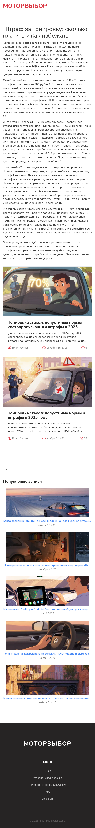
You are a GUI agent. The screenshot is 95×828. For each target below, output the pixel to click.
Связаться (48, 799)
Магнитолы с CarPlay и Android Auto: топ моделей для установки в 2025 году (47, 609)
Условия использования (47, 778)
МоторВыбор (25, 6)
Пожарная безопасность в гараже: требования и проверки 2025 (47, 565)
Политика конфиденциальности (47, 785)
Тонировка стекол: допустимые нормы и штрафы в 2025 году (46, 415)
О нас (47, 771)
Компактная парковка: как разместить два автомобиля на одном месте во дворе (47, 698)
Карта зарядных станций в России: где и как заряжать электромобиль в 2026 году (47, 520)
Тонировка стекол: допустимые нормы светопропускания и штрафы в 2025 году (45, 324)
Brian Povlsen (18, 348)
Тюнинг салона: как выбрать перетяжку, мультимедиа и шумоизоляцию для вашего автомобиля (47, 653)
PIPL (47, 792)
